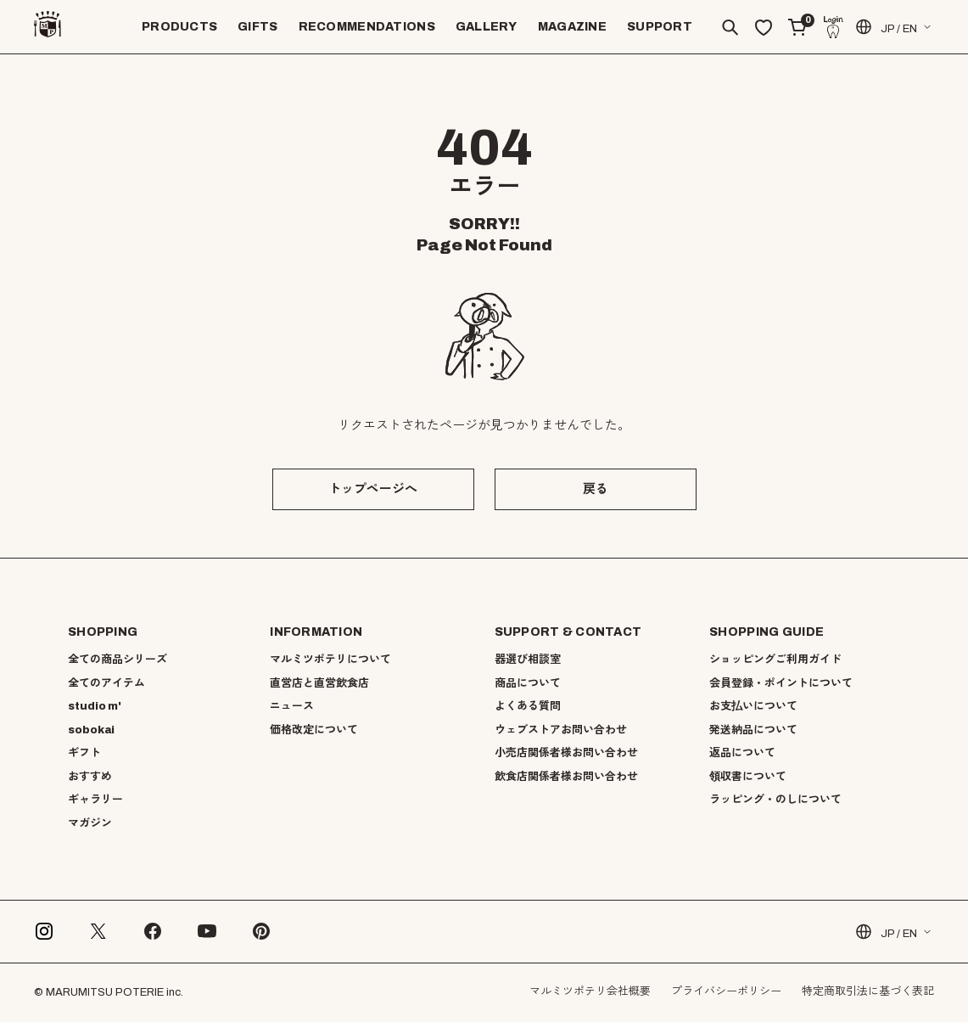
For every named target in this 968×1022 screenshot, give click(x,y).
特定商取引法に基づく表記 (868, 991)
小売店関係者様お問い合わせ (566, 753)
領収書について (747, 777)
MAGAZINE (572, 26)
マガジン (90, 823)
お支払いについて (753, 706)
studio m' (94, 706)
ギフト (84, 753)
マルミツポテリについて (330, 659)
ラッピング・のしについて (775, 800)
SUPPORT (659, 26)
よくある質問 (528, 706)
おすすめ (90, 777)
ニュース (292, 706)
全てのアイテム (106, 683)
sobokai (91, 730)
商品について (528, 683)
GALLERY (487, 26)
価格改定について (314, 730)
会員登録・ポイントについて (781, 683)
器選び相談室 (528, 659)
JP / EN (885, 26)
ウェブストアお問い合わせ (561, 730)
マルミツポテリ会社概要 (590, 991)
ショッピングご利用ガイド (775, 659)
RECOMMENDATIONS (367, 26)
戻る (595, 489)
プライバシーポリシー (726, 991)
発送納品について (753, 730)
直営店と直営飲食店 (319, 683)
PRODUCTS (179, 26)
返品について (742, 753)
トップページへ (372, 489)
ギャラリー (95, 800)
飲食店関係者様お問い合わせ (566, 777)
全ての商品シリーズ (117, 659)
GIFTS (257, 26)
